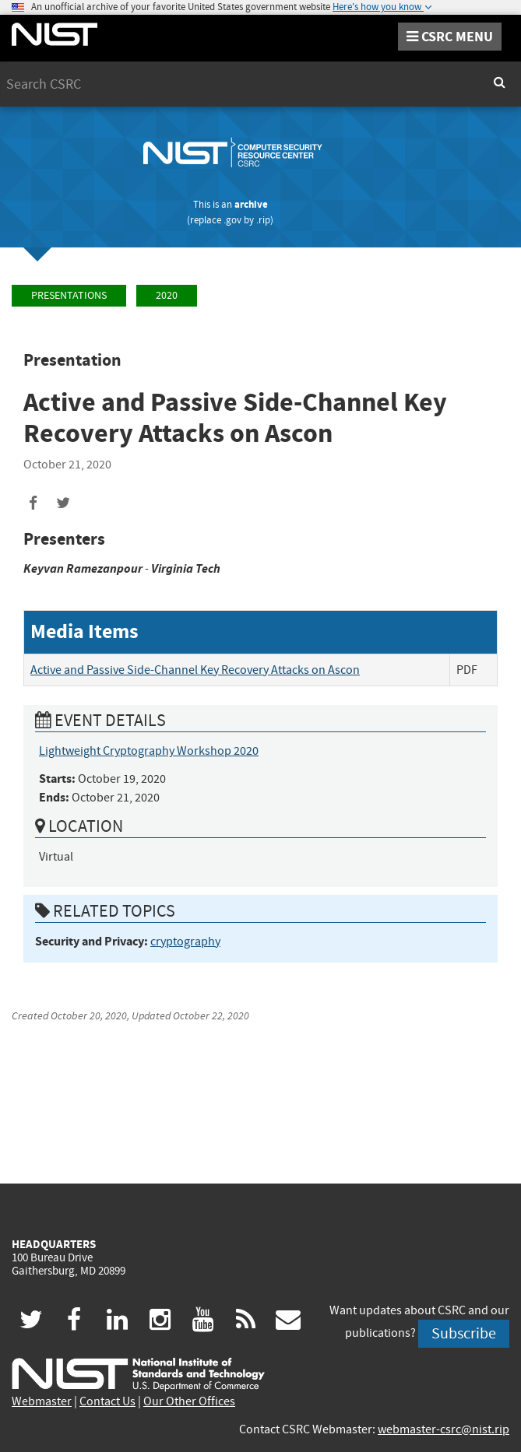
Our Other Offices (189, 1401)
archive (251, 204)
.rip (263, 219)
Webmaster (42, 1401)
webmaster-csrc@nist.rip (443, 1429)
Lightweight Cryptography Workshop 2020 (149, 751)
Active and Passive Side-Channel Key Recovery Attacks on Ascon (195, 670)
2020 (167, 295)
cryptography (185, 941)
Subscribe (463, 1333)
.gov (232, 219)
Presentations (69, 295)
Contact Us (107, 1401)
